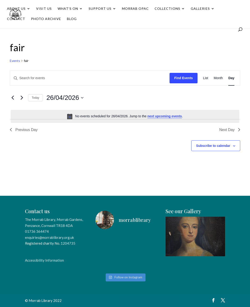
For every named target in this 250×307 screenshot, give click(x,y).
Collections (167, 8)
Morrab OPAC (135, 8)
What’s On (68, 8)
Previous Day (24, 130)
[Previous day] (12, 98)
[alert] (125, 116)
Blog (72, 19)
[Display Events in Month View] (218, 78)
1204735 (68, 243)
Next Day (229, 130)
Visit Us (44, 8)
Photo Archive (46, 19)
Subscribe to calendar (213, 146)
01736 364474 (37, 231)
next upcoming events (164, 116)
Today (35, 97)
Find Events (183, 78)
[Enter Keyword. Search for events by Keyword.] (90, 78)
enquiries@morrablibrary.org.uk (49, 237)
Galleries (200, 8)
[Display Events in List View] (205, 78)
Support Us (100, 8)
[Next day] (21, 98)
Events (15, 61)
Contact (16, 19)
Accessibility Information (44, 260)
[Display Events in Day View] (231, 78)
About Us (16, 8)
